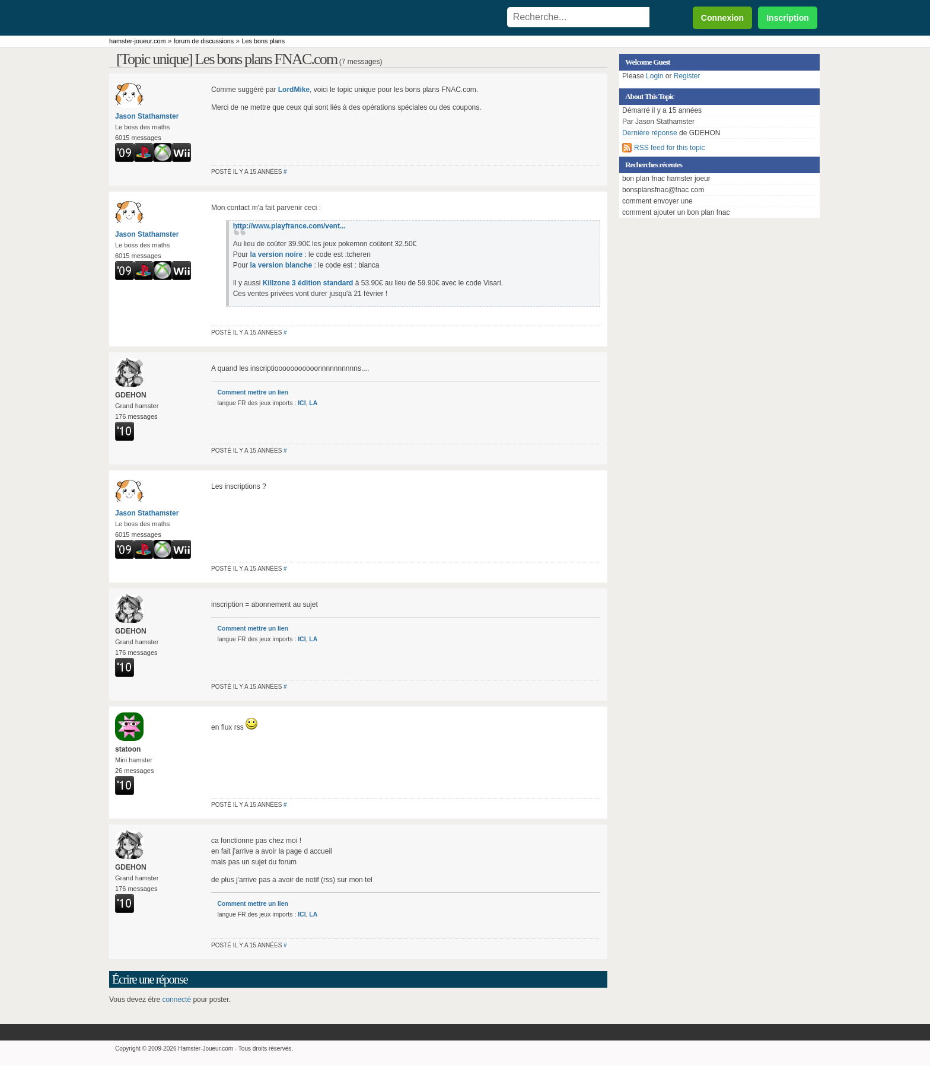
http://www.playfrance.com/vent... (289, 226)
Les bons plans (263, 40)
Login (654, 76)
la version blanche (281, 265)
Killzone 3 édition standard (308, 283)
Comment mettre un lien (252, 392)
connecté (176, 999)
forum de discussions (204, 40)
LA (313, 403)
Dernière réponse (649, 133)
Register (687, 76)
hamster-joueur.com (137, 40)
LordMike (294, 89)
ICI (301, 403)
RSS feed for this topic (669, 148)
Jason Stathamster (147, 116)
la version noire (276, 254)
